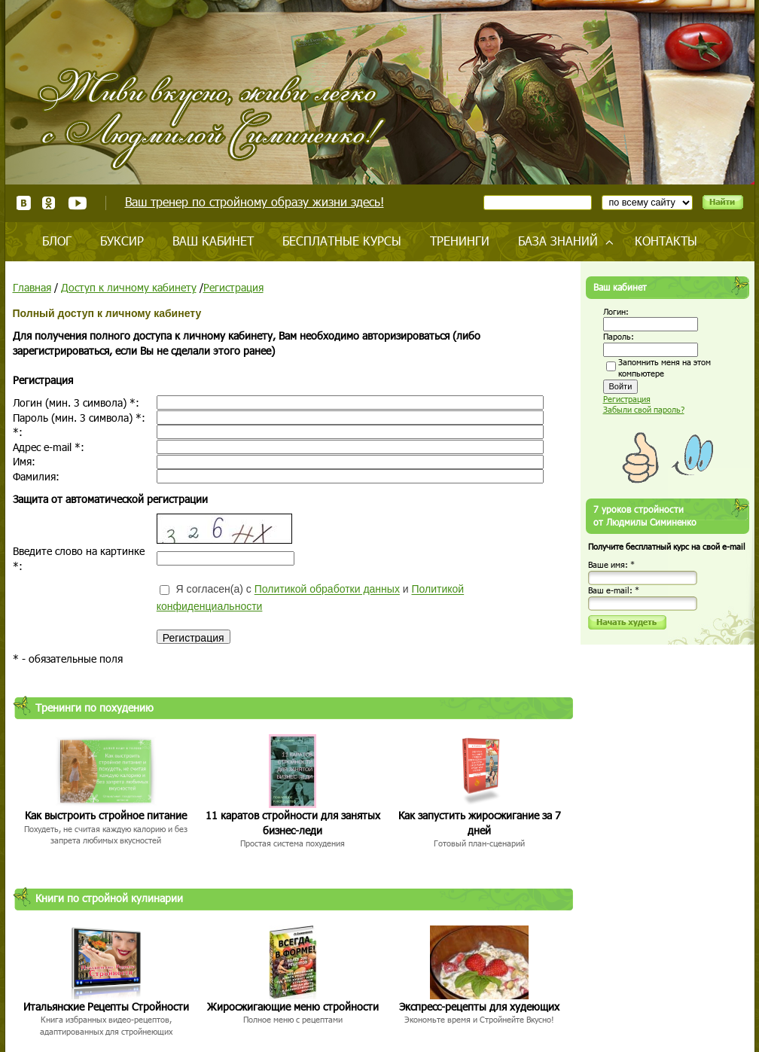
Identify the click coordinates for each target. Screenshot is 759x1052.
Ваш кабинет (213, 241)
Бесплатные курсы (341, 241)
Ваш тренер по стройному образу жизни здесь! (254, 201)
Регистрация (233, 287)
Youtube (77, 203)
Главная (32, 287)
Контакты (666, 241)
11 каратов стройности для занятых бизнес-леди (293, 822)
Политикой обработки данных (327, 590)
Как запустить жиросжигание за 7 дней (479, 822)
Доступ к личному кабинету (129, 287)
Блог (57, 241)
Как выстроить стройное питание (106, 815)
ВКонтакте (24, 203)
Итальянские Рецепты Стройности (106, 1006)
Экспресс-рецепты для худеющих (479, 1006)
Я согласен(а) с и (310, 597)
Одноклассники (49, 203)
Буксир (122, 241)
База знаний (558, 241)
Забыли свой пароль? (643, 409)
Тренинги (459, 241)
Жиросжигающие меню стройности (293, 1006)
